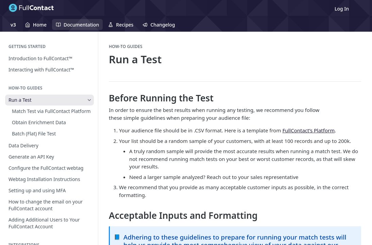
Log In (342, 8)
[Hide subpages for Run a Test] (89, 100)
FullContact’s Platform (308, 130)
